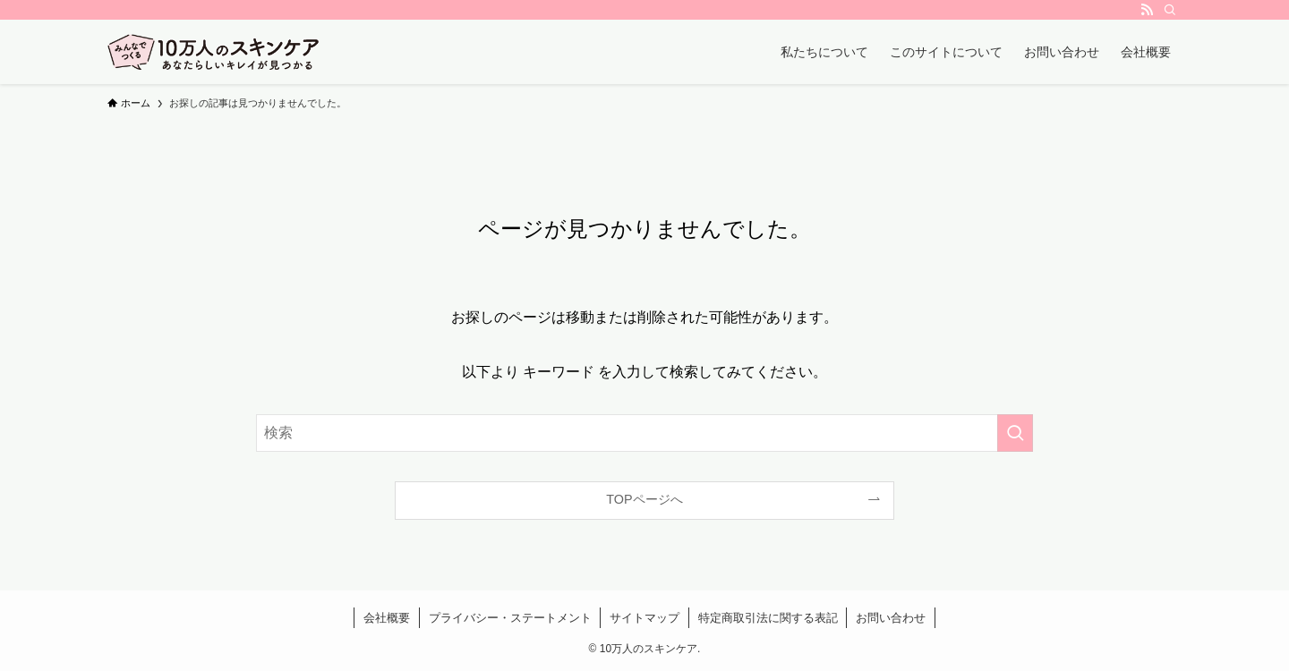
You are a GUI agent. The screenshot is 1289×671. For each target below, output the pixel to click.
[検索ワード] (644, 433)
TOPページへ (644, 499)
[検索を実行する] (1015, 433)
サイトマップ (644, 617)
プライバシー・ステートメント (510, 617)
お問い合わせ (891, 617)
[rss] (1146, 10)
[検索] (1170, 10)
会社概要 (386, 617)
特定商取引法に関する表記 (768, 617)
